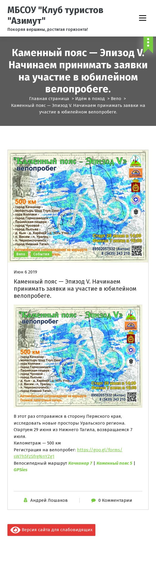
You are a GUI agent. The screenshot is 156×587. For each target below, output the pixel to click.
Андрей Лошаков (49, 500)
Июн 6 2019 (25, 272)
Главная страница (49, 98)
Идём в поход (90, 98)
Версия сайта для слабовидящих (51, 530)
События (41, 254)
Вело (116, 98)
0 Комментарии (115, 500)
